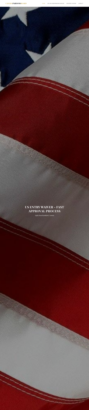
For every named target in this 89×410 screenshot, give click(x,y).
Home (43, 3)
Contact (80, 3)
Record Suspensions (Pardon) (56, 3)
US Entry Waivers (71, 3)
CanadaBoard (16, 3)
